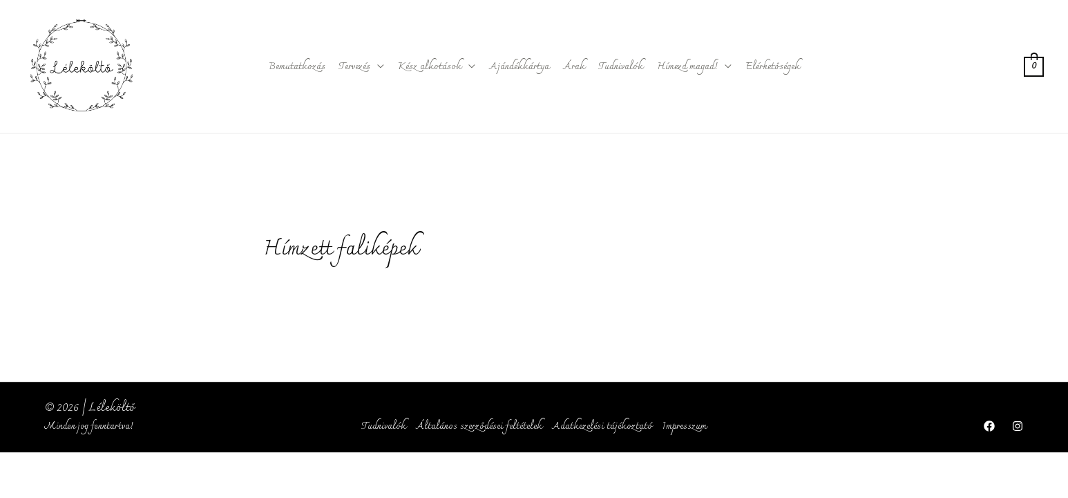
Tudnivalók (621, 66)
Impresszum (684, 426)
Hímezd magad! (687, 66)
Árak (574, 66)
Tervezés (354, 66)
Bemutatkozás (297, 66)
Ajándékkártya (519, 66)
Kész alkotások (429, 66)
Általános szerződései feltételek (479, 426)
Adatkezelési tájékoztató (602, 426)
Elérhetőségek (772, 66)
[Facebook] (989, 426)
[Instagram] (1017, 426)
